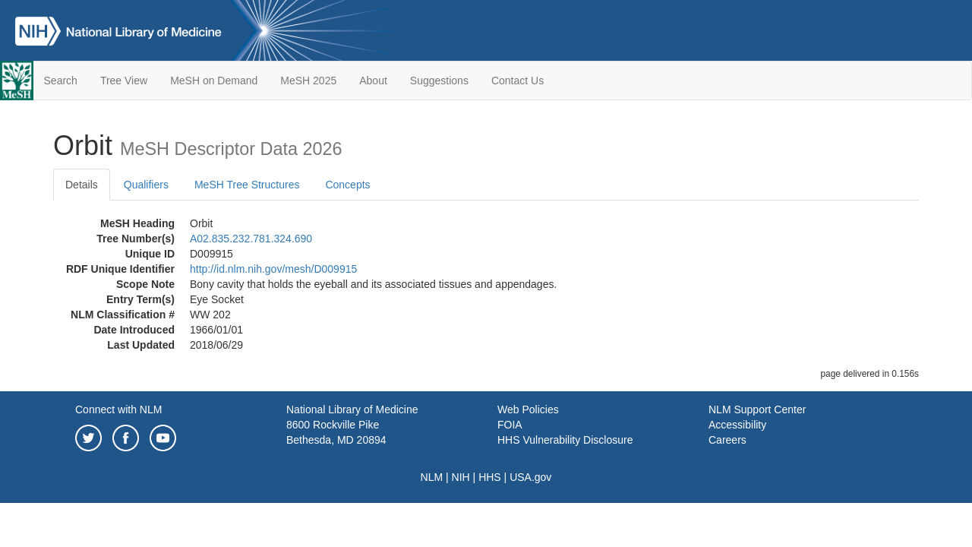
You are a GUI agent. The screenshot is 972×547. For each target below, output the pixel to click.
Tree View (123, 80)
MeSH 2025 (308, 80)
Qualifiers (146, 185)
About (373, 80)
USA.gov (530, 477)
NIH (461, 477)
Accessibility (737, 425)
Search (60, 80)
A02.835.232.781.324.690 (251, 238)
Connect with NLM (118, 409)
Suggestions (439, 80)
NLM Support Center (757, 409)
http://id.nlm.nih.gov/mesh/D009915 (273, 269)
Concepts (347, 185)
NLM (432, 477)
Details (81, 185)
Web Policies (528, 409)
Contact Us (517, 80)
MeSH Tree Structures (247, 185)
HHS (489, 477)
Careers (727, 440)
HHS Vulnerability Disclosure (565, 440)
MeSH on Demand (213, 80)
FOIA (509, 425)
